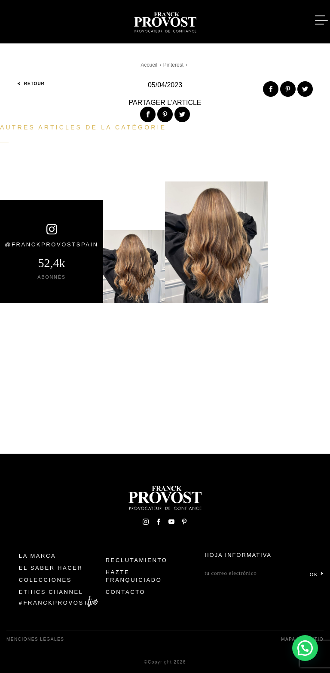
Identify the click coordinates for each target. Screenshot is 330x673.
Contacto (126, 592)
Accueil (149, 65)
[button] (305, 647)
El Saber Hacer (51, 568)
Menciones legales (35, 639)
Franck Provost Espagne (165, 21)
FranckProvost (56, 602)
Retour (31, 83)
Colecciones (45, 580)
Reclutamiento (137, 560)
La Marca (37, 556)
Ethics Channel (51, 592)
